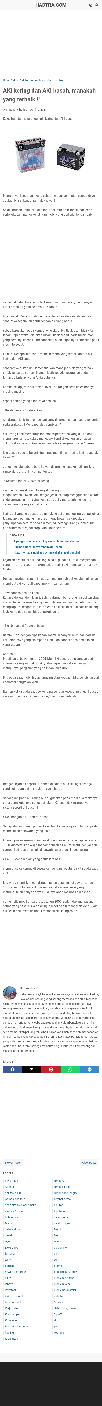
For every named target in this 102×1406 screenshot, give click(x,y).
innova (9, 1284)
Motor (57, 1235)
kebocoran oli (13, 1302)
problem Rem (62, 1284)
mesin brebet (61, 1217)
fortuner (10, 1253)
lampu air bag (62, 1186)
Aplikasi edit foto (15, 1199)
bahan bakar (12, 1217)
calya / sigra (12, 1229)
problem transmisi (65, 1290)
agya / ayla (11, 1180)
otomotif (59, 1265)
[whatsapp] (70, 1069)
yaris (57, 1326)
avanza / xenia (14, 1211)
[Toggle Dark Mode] (91, 5)
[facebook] (12, 1069)
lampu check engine (66, 1193)
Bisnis (8, 1223)
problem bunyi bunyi (66, 1271)
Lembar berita (62, 1199)
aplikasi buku (13, 1193)
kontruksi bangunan (17, 1326)
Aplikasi (9, 1186)
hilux (8, 1277)
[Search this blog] (96, 5)
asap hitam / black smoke (20, 1205)
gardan (9, 1265)
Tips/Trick (60, 1314)
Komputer (11, 1320)
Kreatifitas (11, 1338)
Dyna (8, 1241)
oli (55, 1253)
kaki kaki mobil (14, 1296)
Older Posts (89, 1162)
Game (8, 1259)
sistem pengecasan (65, 1308)
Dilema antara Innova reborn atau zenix (38, 546)
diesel (8, 1235)
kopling (9, 1332)
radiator (59, 1296)
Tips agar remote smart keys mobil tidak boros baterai (47, 541)
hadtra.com (51, 5)
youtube (59, 1332)
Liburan (58, 1205)
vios (56, 1320)
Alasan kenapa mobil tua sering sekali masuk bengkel (47, 552)
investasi (10, 1290)
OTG (56, 1259)
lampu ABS (60, 1180)
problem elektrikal (64, 1277)
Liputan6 (59, 1211)
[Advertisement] (52, 43)
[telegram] (89, 1069)
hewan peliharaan (16, 1271)
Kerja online (12, 1308)
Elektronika (11, 1247)
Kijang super (12, 1314)
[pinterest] (51, 1069)
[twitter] (31, 1069)
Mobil (57, 1229)
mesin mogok (62, 1223)
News (57, 1241)
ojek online (60, 1247)
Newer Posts (13, 1162)
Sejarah (58, 1302)
